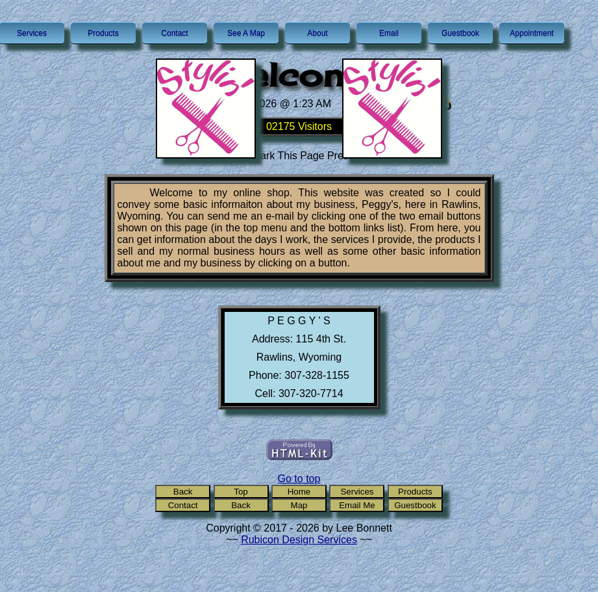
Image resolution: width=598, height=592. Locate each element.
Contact (174, 33)
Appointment (531, 33)
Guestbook (460, 33)
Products (103, 33)
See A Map (246, 33)
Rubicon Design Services (299, 539)
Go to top (299, 478)
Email (389, 33)
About (317, 33)
